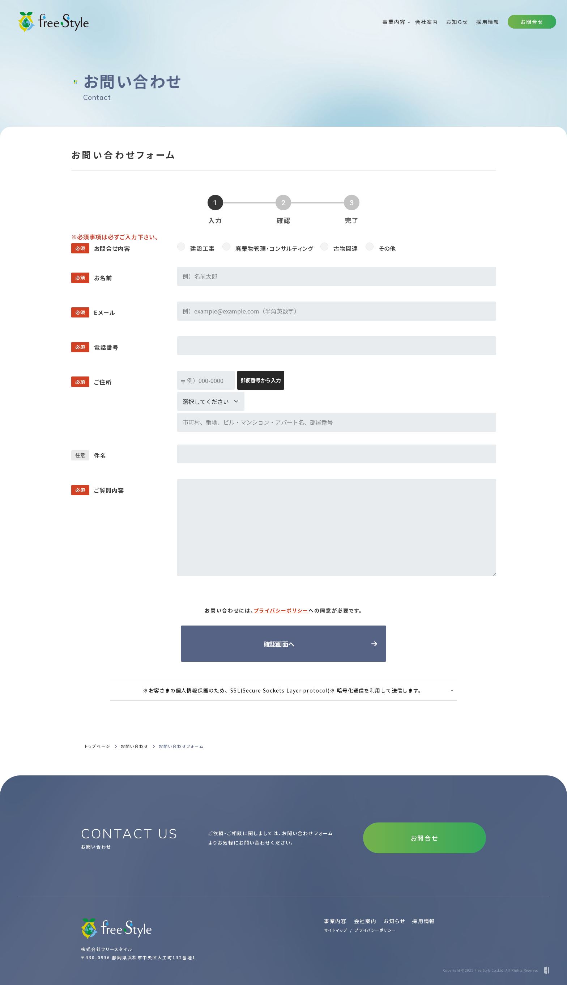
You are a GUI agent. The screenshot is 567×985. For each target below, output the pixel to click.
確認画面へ (279, 643)
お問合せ (532, 21)
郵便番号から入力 (260, 380)
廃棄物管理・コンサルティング (274, 248)
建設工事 (202, 248)
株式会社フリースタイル (107, 949)
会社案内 (365, 921)
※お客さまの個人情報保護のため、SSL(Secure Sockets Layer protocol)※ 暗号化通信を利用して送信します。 (283, 690)
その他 (387, 248)
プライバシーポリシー (281, 610)
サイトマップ (336, 930)
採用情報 (423, 921)
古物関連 (345, 248)
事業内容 (335, 921)
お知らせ (394, 921)
